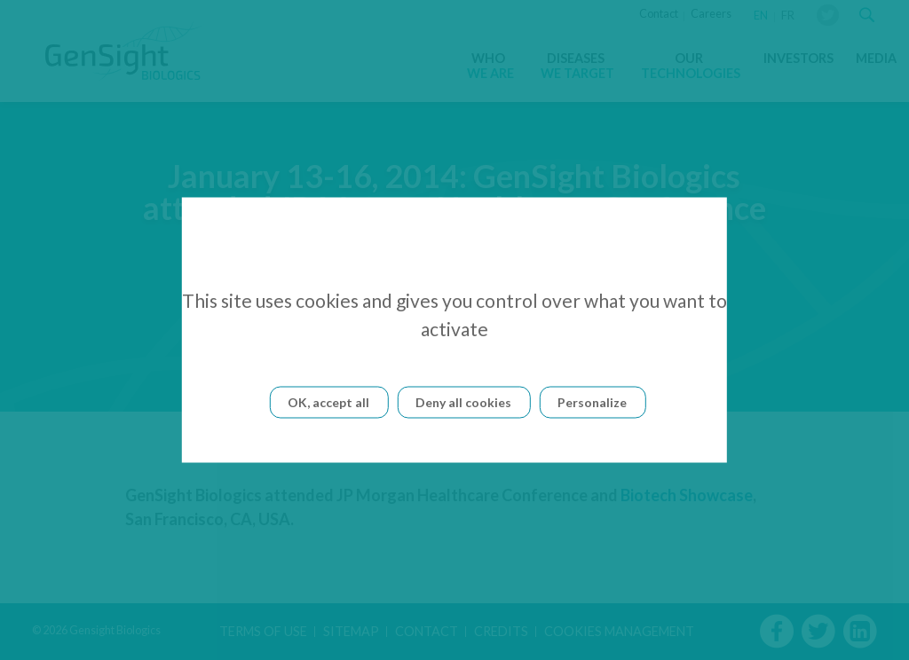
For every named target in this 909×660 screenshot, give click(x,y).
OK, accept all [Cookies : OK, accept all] (328, 402)
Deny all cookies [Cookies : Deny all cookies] (463, 402)
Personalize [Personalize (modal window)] (592, 402)
